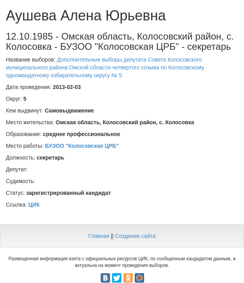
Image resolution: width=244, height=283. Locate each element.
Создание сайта (135, 236)
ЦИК (34, 204)
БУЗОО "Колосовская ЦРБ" (82, 146)
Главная (98, 236)
